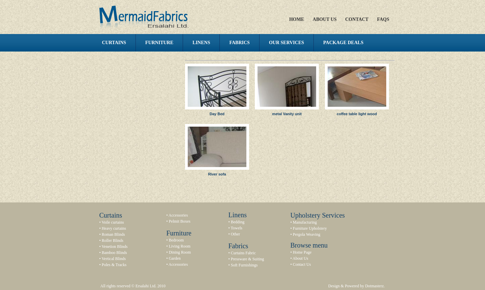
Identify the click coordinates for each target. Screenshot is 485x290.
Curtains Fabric (243, 253)
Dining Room (180, 252)
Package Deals (343, 42)
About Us (325, 19)
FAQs (383, 19)
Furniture (159, 42)
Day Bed (217, 114)
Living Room (179, 246)
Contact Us (302, 264)
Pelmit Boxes (179, 221)
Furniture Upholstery (310, 228)
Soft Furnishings (244, 265)
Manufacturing (305, 222)
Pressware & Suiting (247, 259)
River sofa (217, 174)
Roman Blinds (113, 234)
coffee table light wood (357, 114)
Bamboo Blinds (114, 252)
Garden (175, 258)
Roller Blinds (112, 240)
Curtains (114, 42)
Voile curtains (112, 222)
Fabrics (239, 42)
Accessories (178, 215)
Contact (356, 19)
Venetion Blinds (114, 246)
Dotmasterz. (375, 286)
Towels (236, 228)
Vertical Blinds (113, 258)
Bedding (238, 222)
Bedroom (176, 240)
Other (235, 234)
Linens (201, 42)
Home (296, 19)
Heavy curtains (114, 228)
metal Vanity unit (287, 114)
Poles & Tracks (114, 264)
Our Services (286, 42)
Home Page (302, 252)
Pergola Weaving (307, 234)
